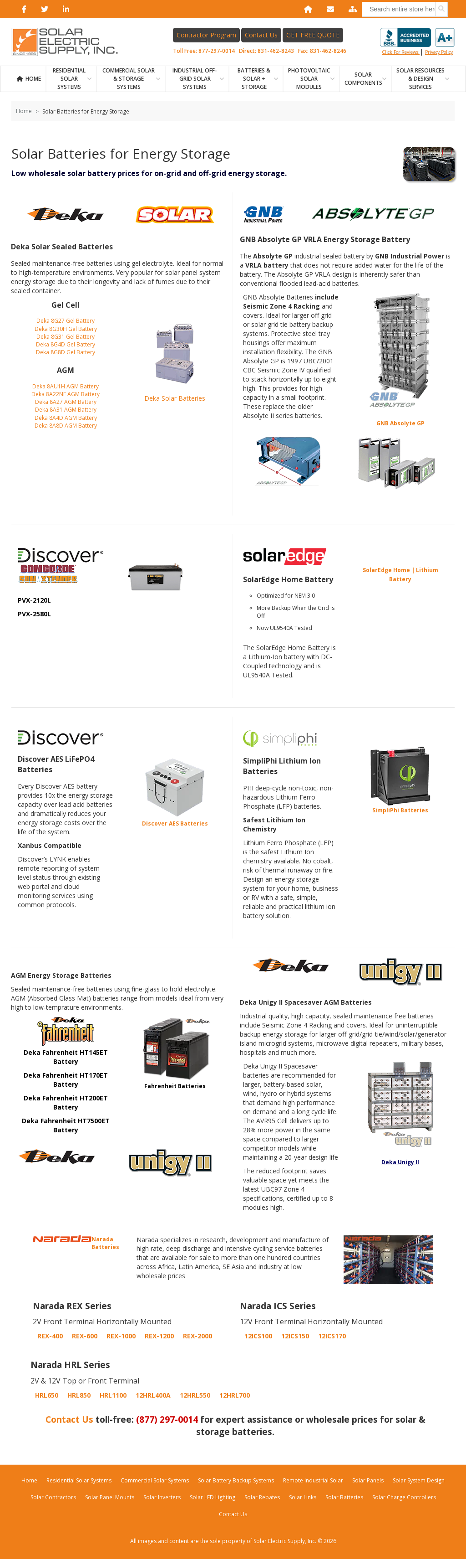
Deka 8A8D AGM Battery (66, 425)
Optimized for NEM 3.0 (286, 595)
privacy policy (439, 52)
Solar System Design (419, 1480)
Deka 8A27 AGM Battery (65, 402)
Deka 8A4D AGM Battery (66, 418)
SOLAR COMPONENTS (363, 79)
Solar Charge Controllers (404, 1497)
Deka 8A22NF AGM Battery (65, 394)
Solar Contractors (53, 1497)
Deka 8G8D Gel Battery (65, 352)
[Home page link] (69, 42)
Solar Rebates (262, 1497)
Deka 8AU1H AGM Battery (65, 386)
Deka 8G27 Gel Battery (65, 321)
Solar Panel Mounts (109, 1497)
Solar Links (302, 1497)
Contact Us (261, 35)
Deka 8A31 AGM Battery (65, 409)
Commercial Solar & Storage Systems (128, 79)
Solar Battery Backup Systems (236, 1480)
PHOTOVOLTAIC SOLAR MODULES (309, 79)
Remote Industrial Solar (313, 1480)
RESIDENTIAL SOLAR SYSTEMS (69, 79)
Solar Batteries (344, 1497)
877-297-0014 (216, 51)
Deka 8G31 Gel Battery (65, 337)
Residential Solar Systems (78, 1480)
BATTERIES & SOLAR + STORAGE (254, 79)
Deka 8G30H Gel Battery (66, 329)
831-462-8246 (328, 51)
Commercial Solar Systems (155, 1480)
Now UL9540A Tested (284, 628)
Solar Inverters (162, 1497)
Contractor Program (206, 35)
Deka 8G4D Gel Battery (65, 344)
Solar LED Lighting (212, 1497)
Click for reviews (417, 41)
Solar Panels (368, 1480)
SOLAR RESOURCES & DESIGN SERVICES (420, 79)
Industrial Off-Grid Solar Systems (194, 79)
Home (33, 79)
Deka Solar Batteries (174, 398)
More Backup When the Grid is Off (295, 611)
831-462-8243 (276, 51)
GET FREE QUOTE (312, 35)
